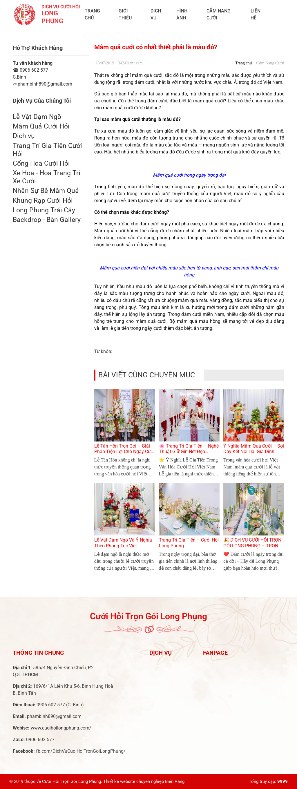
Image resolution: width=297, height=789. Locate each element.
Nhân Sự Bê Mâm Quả (46, 191)
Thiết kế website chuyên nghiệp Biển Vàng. (144, 781)
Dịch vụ (156, 14)
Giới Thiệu (125, 14)
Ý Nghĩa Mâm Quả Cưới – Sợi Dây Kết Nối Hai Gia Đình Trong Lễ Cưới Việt (253, 451)
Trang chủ (92, 14)
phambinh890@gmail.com (54, 716)
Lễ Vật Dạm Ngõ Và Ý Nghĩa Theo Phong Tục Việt (123, 542)
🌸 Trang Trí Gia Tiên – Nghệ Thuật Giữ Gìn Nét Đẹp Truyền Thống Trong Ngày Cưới (189, 454)
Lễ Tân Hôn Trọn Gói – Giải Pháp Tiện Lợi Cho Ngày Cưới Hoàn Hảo (124, 451)
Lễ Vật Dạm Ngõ (37, 117)
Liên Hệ (255, 14)
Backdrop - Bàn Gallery (47, 220)
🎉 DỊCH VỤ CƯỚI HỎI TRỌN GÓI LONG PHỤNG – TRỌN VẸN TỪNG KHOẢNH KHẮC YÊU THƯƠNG (252, 548)
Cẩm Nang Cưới (219, 14)
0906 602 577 (30, 70)
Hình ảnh (181, 14)
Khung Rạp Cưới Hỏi (43, 200)
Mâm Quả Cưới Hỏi (41, 126)
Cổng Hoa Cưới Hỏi (41, 163)
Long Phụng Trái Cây (44, 210)
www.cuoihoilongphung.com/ (61, 728)
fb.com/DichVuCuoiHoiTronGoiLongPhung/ (81, 751)
